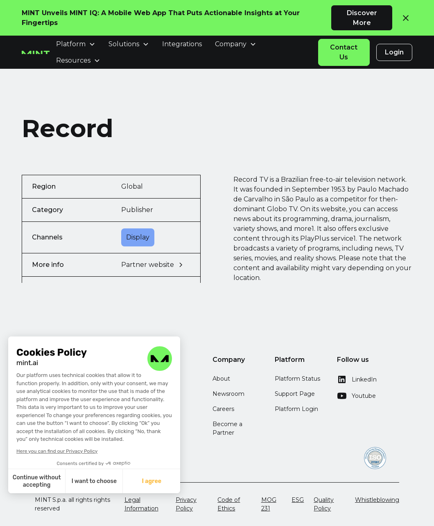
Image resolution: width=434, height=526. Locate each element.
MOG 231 (268, 504)
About (221, 378)
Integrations (182, 44)
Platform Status (297, 378)
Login (394, 52)
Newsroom (228, 393)
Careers (223, 409)
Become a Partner (227, 428)
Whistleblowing (377, 499)
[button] (40, 517)
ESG (298, 499)
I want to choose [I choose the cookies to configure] (71, 481)
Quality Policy (324, 504)
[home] (36, 52)
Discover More (362, 18)
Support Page (295, 393)
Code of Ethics (228, 504)
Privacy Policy (186, 504)
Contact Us (343, 52)
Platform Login (296, 409)
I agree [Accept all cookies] (129, 481)
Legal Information (141, 504)
